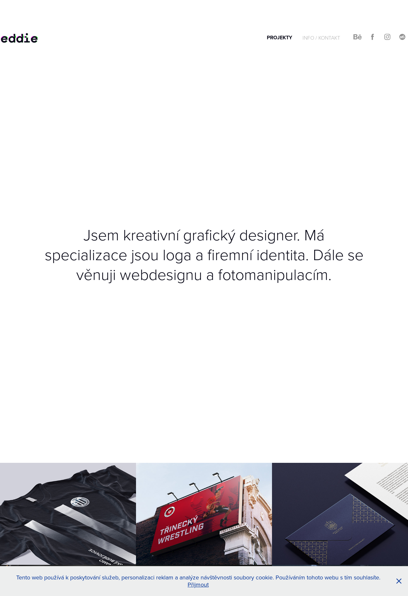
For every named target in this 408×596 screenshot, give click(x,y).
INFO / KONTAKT (321, 37)
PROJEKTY (279, 37)
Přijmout (198, 584)
